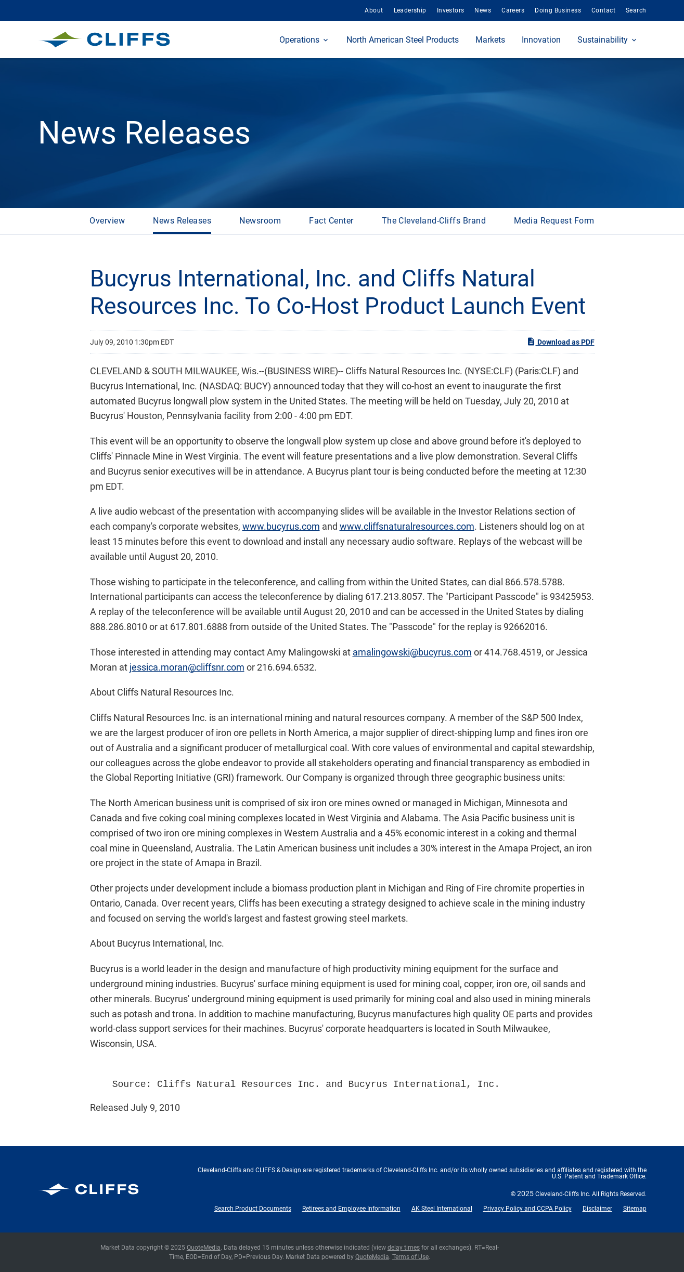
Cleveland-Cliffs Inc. (562, 1194)
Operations (299, 40)
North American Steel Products (402, 40)
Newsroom (260, 221)
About (374, 10)
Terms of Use (410, 1257)
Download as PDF (560, 341)
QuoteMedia (204, 1247)
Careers (512, 10)
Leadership (410, 10)
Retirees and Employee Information (351, 1208)
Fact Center (331, 221)
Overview (107, 221)
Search (636, 10)
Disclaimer (597, 1208)
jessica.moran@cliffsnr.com (187, 667)
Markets (490, 40)
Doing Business (558, 10)
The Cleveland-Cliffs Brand (434, 221)
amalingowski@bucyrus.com (412, 652)
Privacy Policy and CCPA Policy (527, 1208)
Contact (603, 10)
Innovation (541, 40)
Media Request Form (554, 221)
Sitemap (635, 1208)
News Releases (182, 221)
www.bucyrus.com (281, 526)
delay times (404, 1247)
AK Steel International (441, 1208)
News (482, 10)
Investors (450, 10)
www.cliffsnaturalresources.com (407, 526)
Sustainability (602, 40)
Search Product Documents (252, 1208)
